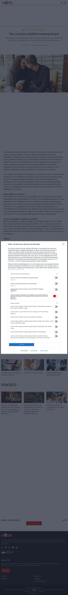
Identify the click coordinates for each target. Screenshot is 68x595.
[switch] (55, 277)
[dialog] (34, 297)
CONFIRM (22, 344)
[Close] (64, 244)
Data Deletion (24, 351)
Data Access (34, 351)
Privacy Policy (43, 351)
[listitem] (34, 273)
